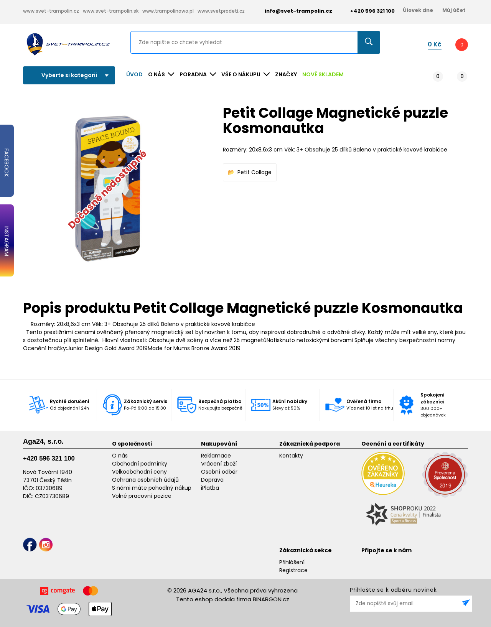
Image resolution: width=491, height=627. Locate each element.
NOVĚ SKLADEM (323, 74)
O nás (120, 455)
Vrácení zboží (219, 463)
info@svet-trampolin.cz (292, 11)
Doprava (212, 480)
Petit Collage (254, 172)
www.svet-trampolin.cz (51, 11)
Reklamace (216, 455)
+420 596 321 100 (49, 458)
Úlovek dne (418, 10)
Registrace (293, 570)
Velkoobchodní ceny (139, 472)
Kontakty (291, 455)
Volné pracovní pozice (141, 496)
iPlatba (210, 488)
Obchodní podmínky (139, 463)
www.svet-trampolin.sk (110, 11)
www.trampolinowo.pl (168, 11)
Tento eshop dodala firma (213, 599)
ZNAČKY (286, 74)
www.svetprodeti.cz (221, 11)
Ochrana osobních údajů (145, 480)
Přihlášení (292, 562)
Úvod (134, 74)
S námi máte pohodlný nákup (151, 488)
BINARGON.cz (271, 599)
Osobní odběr (219, 472)
